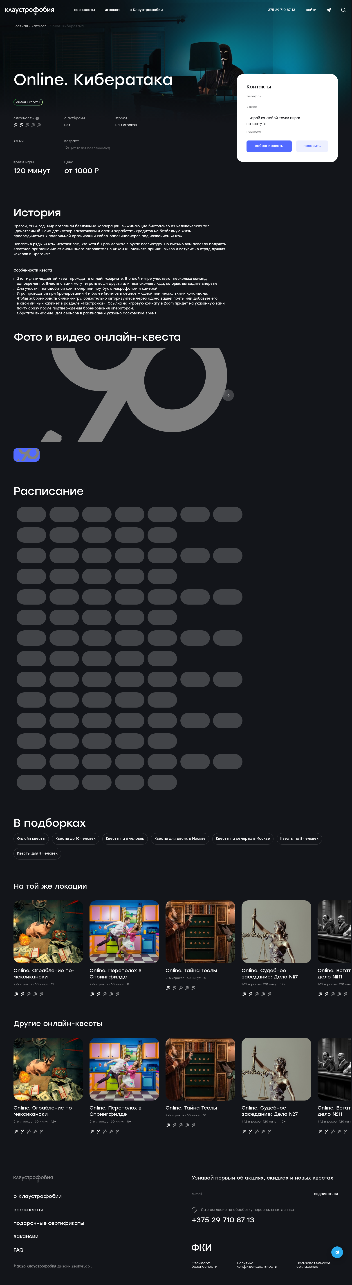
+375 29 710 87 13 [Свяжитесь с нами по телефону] (277, 12)
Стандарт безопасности (204, 1270)
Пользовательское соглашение (313, 1270)
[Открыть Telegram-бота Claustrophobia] (337, 1252)
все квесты (88, 13)
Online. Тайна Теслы (191, 976)
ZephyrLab (81, 1272)
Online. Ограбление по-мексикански (43, 979)
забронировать (269, 151)
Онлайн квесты (31, 844)
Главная (20, 32)
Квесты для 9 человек (37, 859)
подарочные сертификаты (48, 1228)
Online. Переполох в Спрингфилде (115, 979)
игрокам (115, 13)
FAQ (18, 1255)
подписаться (326, 1199)
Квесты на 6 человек (125, 844)
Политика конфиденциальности (257, 1270)
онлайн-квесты (28, 107)
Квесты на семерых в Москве (243, 844)
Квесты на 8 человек (299, 844)
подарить (312, 151)
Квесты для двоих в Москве (180, 844)
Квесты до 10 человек (76, 844)
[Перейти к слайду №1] (26, 460)
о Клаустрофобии (149, 13)
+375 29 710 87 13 (223, 1225)
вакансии (25, 1242)
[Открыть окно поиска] (340, 12)
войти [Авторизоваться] (308, 12)
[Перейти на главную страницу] (33, 13)
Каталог (38, 32)
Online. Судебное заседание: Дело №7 (270, 979)
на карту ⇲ (256, 129)
